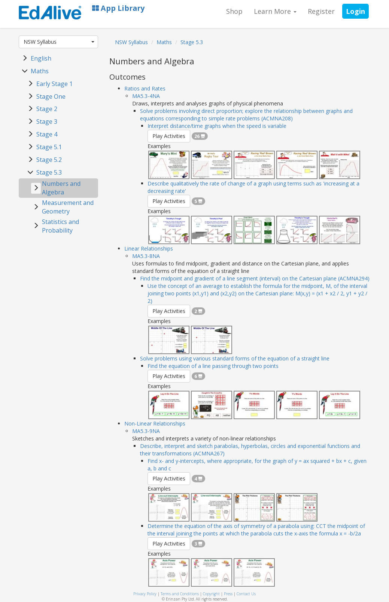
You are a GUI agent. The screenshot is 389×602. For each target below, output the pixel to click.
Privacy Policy (144, 593)
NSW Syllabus (59, 41)
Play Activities (168, 135)
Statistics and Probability (60, 226)
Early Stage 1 (54, 84)
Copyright (211, 593)
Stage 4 (46, 134)
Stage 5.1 (49, 147)
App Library (118, 8)
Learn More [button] (275, 11)
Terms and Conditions (180, 593)
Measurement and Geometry (68, 207)
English (41, 58)
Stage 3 (46, 121)
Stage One (51, 96)
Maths (40, 71)
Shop (234, 11)
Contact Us (246, 593)
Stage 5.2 (49, 160)
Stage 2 (46, 109)
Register (321, 11)
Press (228, 593)
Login (355, 11)
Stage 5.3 (49, 172)
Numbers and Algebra (61, 187)
